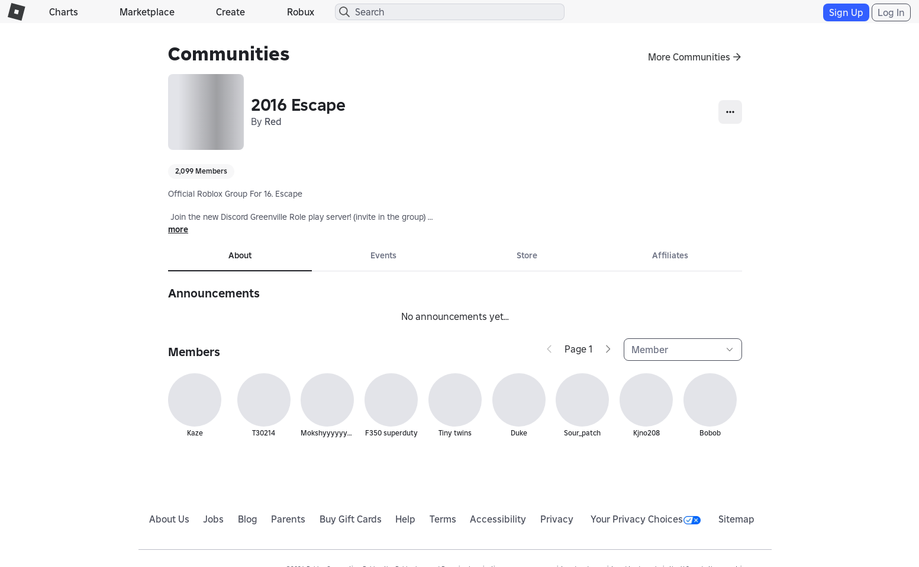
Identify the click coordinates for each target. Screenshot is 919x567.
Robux (300, 12)
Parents (288, 519)
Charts (63, 12)
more (178, 229)
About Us (169, 519)
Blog (247, 519)
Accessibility (498, 519)
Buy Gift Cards (351, 519)
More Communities (689, 57)
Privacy (556, 519)
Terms (443, 519)
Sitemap (736, 519)
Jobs (213, 519)
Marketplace (147, 12)
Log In (891, 12)
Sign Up (846, 12)
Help (405, 519)
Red (273, 121)
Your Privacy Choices (646, 519)
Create (230, 12)
